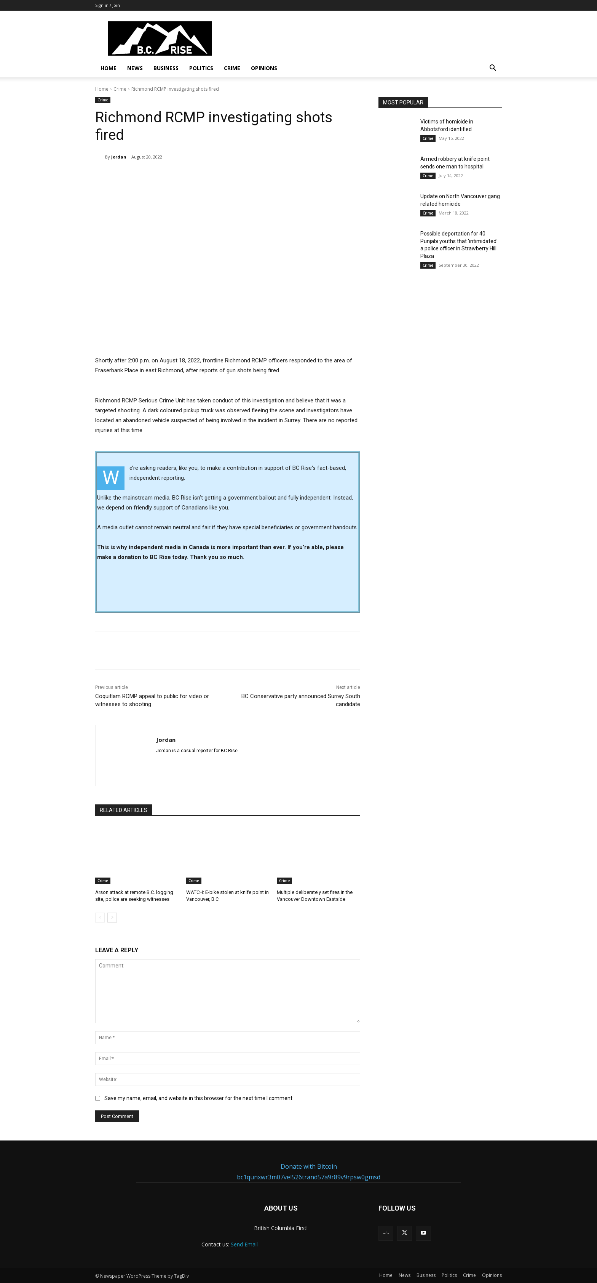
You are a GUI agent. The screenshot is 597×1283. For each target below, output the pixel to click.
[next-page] (112, 918)
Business (166, 68)
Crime (232, 68)
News (135, 68)
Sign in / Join (107, 5)
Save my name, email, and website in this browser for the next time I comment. (199, 1098)
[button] (493, 68)
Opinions (264, 68)
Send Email (244, 1244)
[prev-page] (100, 918)
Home (109, 68)
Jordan (118, 157)
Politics (201, 68)
